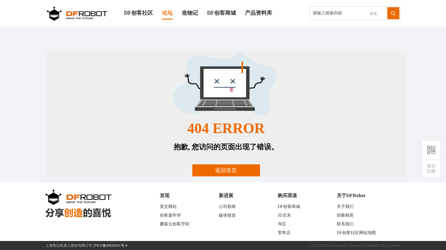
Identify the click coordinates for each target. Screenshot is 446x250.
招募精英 (345, 215)
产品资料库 (258, 13)
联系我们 (345, 224)
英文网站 (168, 206)
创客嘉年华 (170, 215)
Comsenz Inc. (338, 245)
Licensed (394, 245)
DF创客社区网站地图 (356, 232)
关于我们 (345, 206)
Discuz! (373, 245)
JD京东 (284, 215)
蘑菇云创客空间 (174, 224)
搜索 (373, 13)
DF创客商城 (221, 13)
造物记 (190, 13)
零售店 (284, 232)
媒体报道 (227, 215)
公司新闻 (227, 206)
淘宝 (282, 224)
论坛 (167, 13)
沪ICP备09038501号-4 (110, 245)
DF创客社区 (138, 13)
